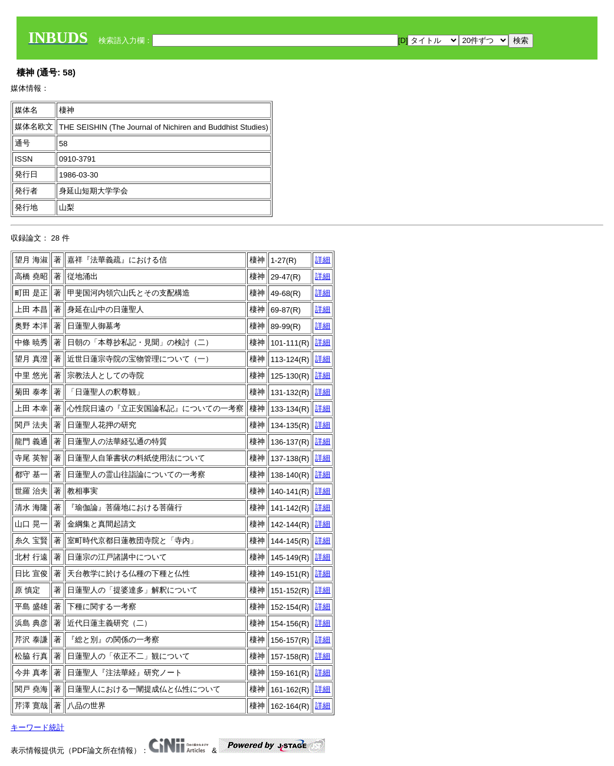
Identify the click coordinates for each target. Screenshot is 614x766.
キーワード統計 (37, 727)
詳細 (322, 259)
